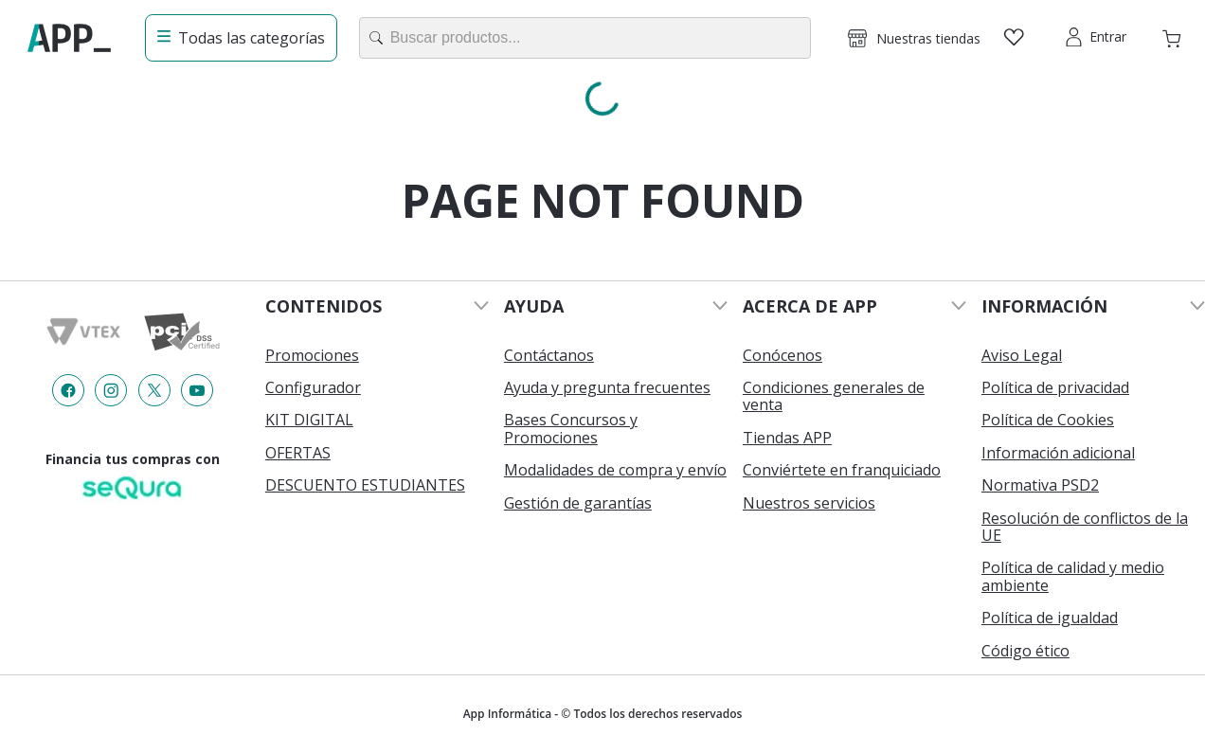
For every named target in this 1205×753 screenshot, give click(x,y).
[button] (914, 37)
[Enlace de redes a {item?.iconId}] (68, 390)
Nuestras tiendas (928, 38)
